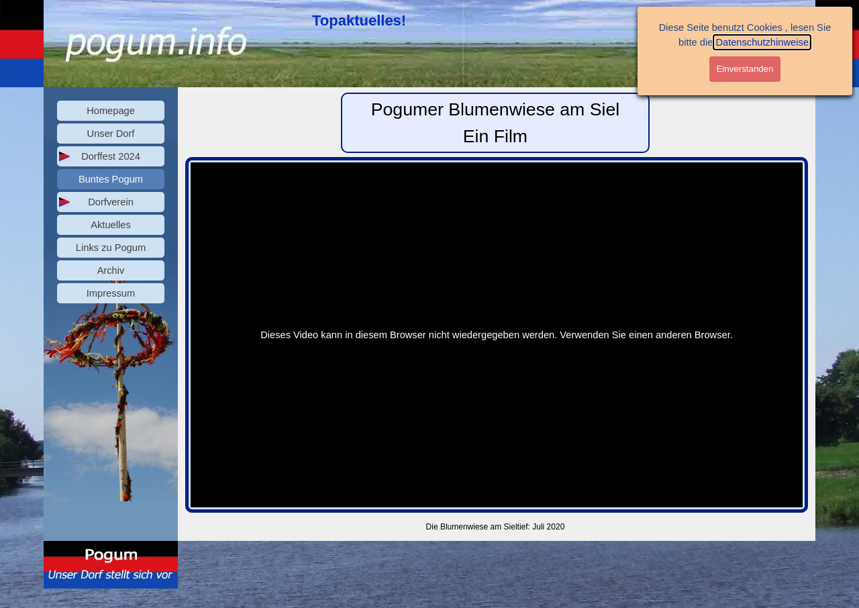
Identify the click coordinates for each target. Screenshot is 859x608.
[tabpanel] (362, 20)
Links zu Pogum (111, 247)
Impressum (111, 293)
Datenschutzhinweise (762, 42)
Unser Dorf (111, 133)
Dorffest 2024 (110, 156)
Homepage (111, 110)
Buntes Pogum (111, 179)
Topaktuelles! (359, 20)
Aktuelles (110, 224)
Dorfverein (111, 202)
